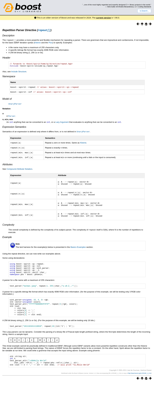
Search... (144, 11)
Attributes (7, 164)
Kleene (37, 43)
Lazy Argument (62, 123)
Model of (7, 99)
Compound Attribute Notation (19, 169)
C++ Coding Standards (143, 7)
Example (7, 241)
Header (6, 58)
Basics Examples (78, 251)
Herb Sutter (111, 7)
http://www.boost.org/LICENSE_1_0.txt (139, 386)
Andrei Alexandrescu (126, 7)
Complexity (8, 228)
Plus (50, 43)
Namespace (8, 77)
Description (8, 36)
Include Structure (18, 73)
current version (103, 17)
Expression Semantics (14, 128)
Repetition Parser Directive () (26, 30)
